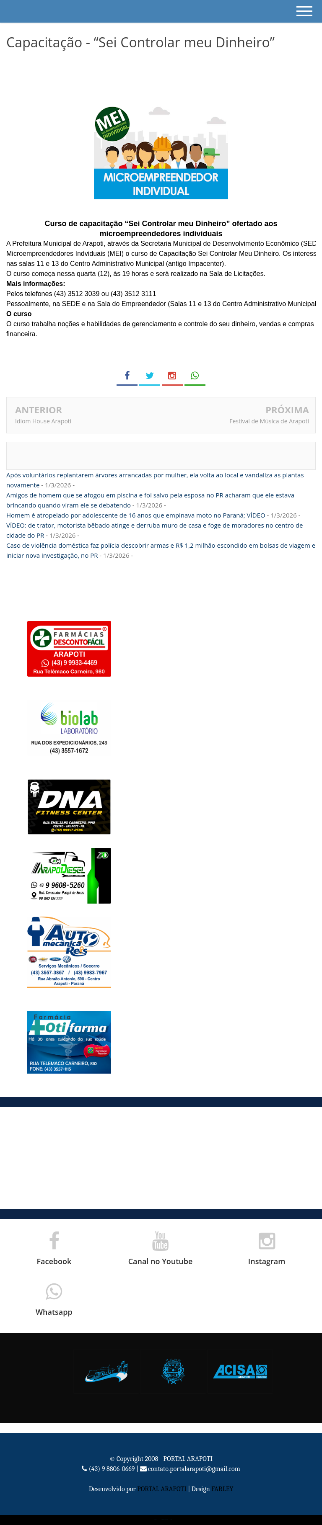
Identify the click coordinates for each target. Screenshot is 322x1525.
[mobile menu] (304, 11)
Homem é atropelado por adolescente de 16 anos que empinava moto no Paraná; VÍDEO (135, 515)
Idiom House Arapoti (43, 421)
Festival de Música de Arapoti (269, 421)
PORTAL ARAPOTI (161, 1489)
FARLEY (222, 1489)
